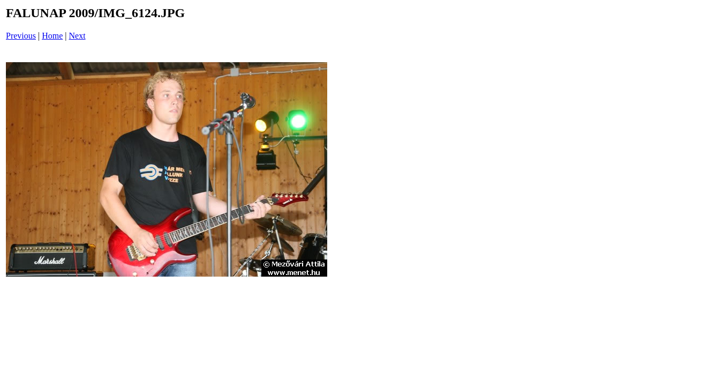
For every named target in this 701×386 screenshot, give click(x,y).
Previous (21, 35)
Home (52, 35)
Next (77, 35)
